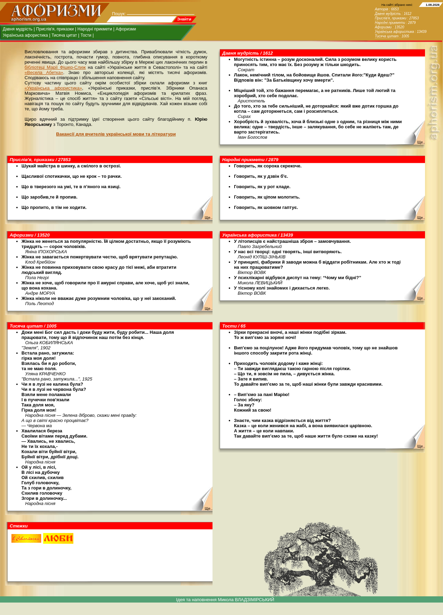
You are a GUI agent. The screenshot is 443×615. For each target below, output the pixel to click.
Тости (86, 35)
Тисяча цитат (64, 35)
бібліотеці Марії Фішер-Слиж (55, 67)
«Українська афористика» (53, 88)
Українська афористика (25, 35)
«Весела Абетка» (44, 72)
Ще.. (421, 142)
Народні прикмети (95, 29)
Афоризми (126, 29)
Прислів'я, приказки (55, 29)
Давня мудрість (18, 29)
